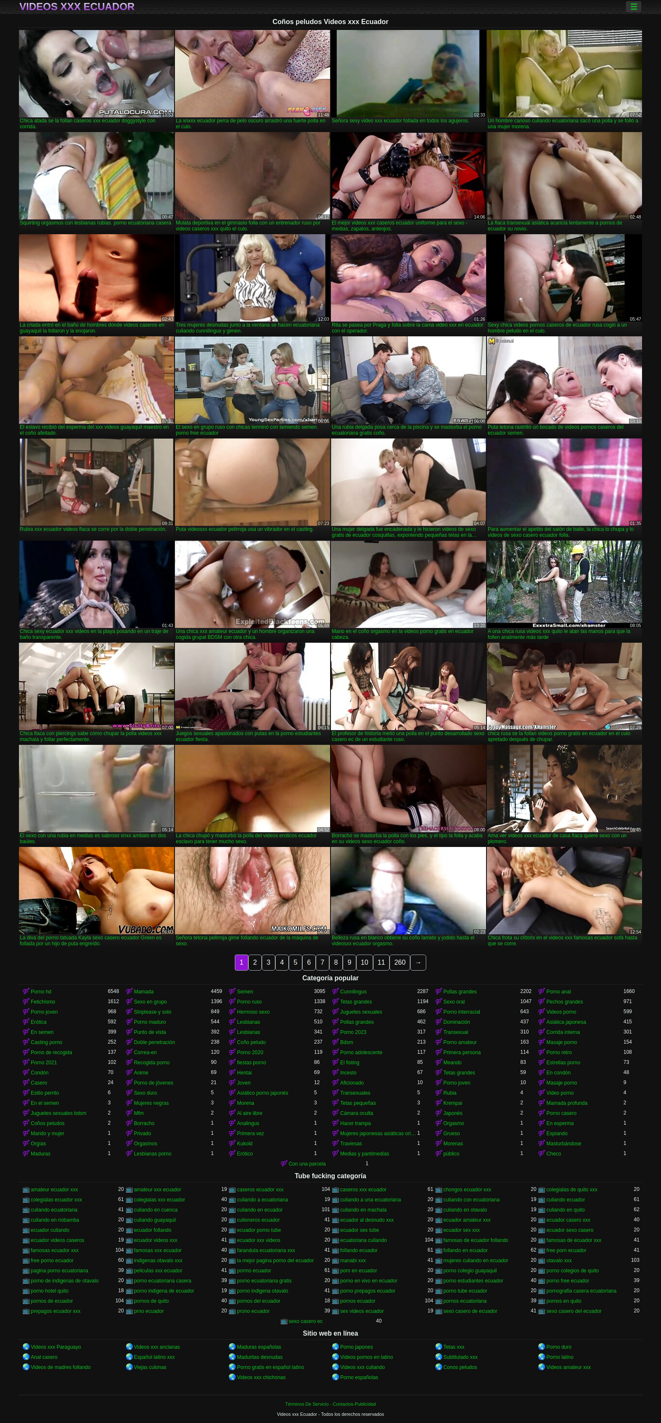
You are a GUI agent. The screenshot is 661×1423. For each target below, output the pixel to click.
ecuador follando (153, 1230)
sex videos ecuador (362, 1311)
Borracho (144, 1123)
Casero (39, 1083)
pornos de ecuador (52, 1301)
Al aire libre (249, 1113)
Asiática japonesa (566, 1022)
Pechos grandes (564, 1002)
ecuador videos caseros (57, 1240)
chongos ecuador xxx (467, 1190)
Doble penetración (154, 1042)
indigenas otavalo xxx (158, 1260)
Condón (39, 1073)
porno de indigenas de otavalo (65, 1281)
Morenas (453, 1144)
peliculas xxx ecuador (158, 1271)
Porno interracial (461, 1012)
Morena (245, 1103)
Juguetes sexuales (361, 1012)
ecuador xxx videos (258, 1240)
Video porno (560, 1093)
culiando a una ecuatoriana (370, 1200)
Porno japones (356, 1347)
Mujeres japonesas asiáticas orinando (378, 1133)
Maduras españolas (259, 1347)
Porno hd (41, 992)
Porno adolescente (361, 1052)
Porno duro (558, 1347)
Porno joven (44, 1012)
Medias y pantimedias (364, 1154)
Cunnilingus (353, 992)
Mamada (144, 992)
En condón (558, 1073)
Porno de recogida (51, 1052)
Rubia (450, 1093)
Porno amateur (460, 1042)
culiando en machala (363, 1210)
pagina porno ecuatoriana (59, 1271)
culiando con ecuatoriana (471, 1200)
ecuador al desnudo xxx (367, 1220)
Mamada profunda (566, 1103)
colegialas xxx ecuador (159, 1200)
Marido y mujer (47, 1133)
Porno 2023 (353, 1032)
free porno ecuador (52, 1260)
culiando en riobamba (55, 1220)
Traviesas (351, 1144)
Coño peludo (251, 1042)
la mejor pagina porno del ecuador (275, 1260)
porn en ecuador (358, 1271)
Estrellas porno (563, 1063)
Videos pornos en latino (366, 1357)
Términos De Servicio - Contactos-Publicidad (330, 1404)
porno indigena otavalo (262, 1291)
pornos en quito (563, 1301)
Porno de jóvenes (153, 1083)
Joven (243, 1083)
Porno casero (561, 1113)
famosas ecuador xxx (54, 1250)
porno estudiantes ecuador (473, 1281)
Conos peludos (460, 1367)
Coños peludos (47, 1123)
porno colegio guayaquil (470, 1271)
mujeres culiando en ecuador (475, 1260)
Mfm (139, 1113)
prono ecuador (253, 1311)
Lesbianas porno (153, 1154)
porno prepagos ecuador (367, 1291)
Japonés (452, 1113)
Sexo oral (454, 1002)
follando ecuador (359, 1250)
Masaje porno (561, 1042)
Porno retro (559, 1052)
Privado (142, 1133)
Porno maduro (150, 1022)
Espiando (556, 1133)
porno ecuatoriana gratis (264, 1281)
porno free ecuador (567, 1281)
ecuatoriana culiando (363, 1240)
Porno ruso (249, 1002)
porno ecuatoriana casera (162, 1281)
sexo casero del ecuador (574, 1311)
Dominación (456, 1022)
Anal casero (44, 1357)
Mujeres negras (151, 1103)
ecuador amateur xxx (467, 1220)
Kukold (245, 1144)
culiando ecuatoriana (54, 1210)
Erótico (245, 1154)
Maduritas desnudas (259, 1357)
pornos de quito (151, 1301)
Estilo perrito (45, 1093)
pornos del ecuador (258, 1301)
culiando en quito (565, 1210)
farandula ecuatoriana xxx (266, 1250)
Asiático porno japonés (262, 1093)
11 (381, 962)
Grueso (451, 1133)
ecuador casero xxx (568, 1220)
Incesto (348, 1073)
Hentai (244, 1073)
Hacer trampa (355, 1123)
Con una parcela (307, 1164)
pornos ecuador (357, 1301)
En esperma (560, 1123)
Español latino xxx (154, 1357)
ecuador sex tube (359, 1230)
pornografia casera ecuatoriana (581, 1291)
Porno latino (559, 1357)
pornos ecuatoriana (465, 1301)
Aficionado (352, 1083)
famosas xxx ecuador (158, 1250)
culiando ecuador (565, 1200)
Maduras (41, 1154)
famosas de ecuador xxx (573, 1240)
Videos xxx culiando (362, 1367)
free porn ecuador (566, 1250)
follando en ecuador (465, 1250)
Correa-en (145, 1052)
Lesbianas (248, 1022)
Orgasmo (453, 1123)
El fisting (349, 1063)
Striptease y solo (153, 1012)
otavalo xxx (559, 1260)
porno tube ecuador (465, 1291)
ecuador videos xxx (155, 1240)
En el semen (45, 1103)
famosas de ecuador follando (475, 1240)
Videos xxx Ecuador (76, 6)
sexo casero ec (306, 1321)
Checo (553, 1154)
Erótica (38, 1022)
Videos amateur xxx (568, 1367)
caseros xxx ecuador (363, 1190)
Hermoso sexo (253, 1012)
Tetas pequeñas (358, 1103)
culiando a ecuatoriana (262, 1200)
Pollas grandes (460, 992)
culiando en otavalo (465, 1210)
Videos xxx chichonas (261, 1377)
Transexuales (355, 1093)
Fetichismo (43, 1002)
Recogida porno (152, 1063)
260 (400, 962)
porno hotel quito (49, 1291)
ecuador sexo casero (569, 1230)
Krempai (452, 1103)
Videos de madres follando (61, 1367)
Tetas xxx (454, 1347)
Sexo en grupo (150, 1002)
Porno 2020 (250, 1052)
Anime (141, 1073)
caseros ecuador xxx (260, 1190)
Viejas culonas (150, 1367)
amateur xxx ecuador (157, 1190)
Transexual (455, 1032)
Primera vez (250, 1133)
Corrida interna (563, 1032)
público (451, 1154)
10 (364, 962)
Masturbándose (563, 1144)
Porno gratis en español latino (270, 1367)
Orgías (38, 1144)
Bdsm (346, 1042)
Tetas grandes (356, 1002)
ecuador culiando (50, 1230)
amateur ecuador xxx (54, 1190)
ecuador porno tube (259, 1230)
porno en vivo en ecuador (368, 1281)
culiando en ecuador (259, 1210)
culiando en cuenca (155, 1210)
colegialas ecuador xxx (56, 1200)
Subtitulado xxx (460, 1357)
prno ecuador (149, 1311)
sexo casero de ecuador (470, 1311)
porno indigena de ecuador (164, 1291)
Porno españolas (359, 1377)
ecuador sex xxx (461, 1230)
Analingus (248, 1123)
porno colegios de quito (572, 1271)
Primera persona (462, 1052)
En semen (42, 1032)
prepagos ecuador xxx (56, 1311)
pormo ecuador (254, 1271)
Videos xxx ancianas (157, 1347)
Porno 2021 (44, 1063)
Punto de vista (150, 1032)
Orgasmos (145, 1144)
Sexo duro (145, 1093)
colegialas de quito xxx (571, 1190)
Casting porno (46, 1042)
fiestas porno (251, 1063)
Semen (245, 992)
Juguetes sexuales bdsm (58, 1113)
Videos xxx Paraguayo (56, 1347)
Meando (452, 1063)
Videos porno (561, 1012)
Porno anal (558, 992)
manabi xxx (353, 1260)
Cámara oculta (356, 1113)
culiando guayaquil (155, 1220)
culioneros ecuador (258, 1220)
